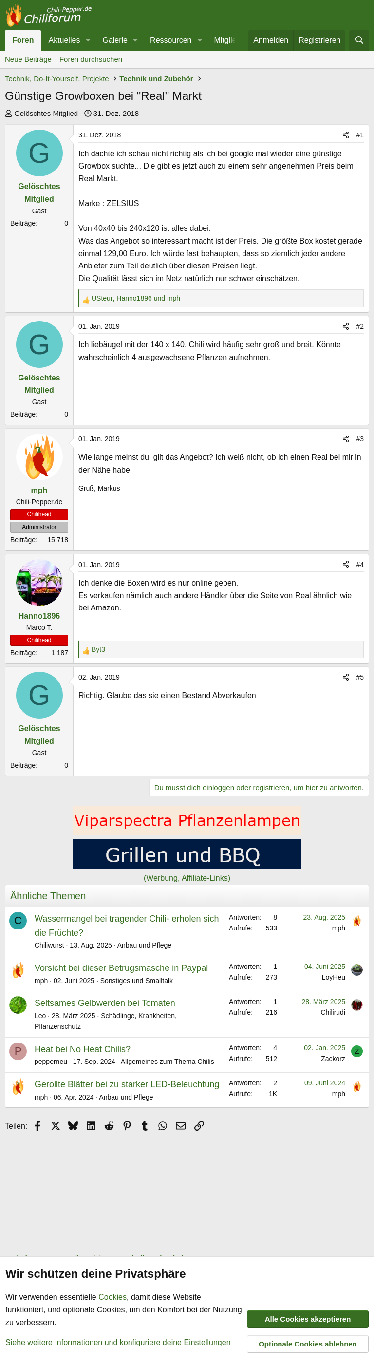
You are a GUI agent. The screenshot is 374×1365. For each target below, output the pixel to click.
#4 (360, 565)
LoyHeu (333, 977)
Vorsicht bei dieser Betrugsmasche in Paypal (121, 968)
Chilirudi (332, 1012)
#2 (360, 326)
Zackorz (333, 1058)
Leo (40, 1016)
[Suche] (359, 40)
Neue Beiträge (28, 59)
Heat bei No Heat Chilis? (83, 1049)
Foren (23, 40)
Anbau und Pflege (144, 945)
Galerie (115, 40)
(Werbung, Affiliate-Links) (187, 878)
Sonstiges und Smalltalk (136, 981)
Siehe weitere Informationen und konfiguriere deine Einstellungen (118, 1342)
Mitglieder (231, 40)
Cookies (112, 1297)
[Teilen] (346, 135)
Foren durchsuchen (90, 59)
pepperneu (51, 1061)
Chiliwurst (49, 945)
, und (136, 298)
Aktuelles (64, 40)
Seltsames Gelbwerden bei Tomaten (105, 1003)
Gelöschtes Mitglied (46, 113)
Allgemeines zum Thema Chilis (167, 1061)
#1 (360, 135)
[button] (88, 40)
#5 (360, 677)
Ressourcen (170, 40)
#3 (360, 439)
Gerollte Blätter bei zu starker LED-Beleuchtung (127, 1084)
